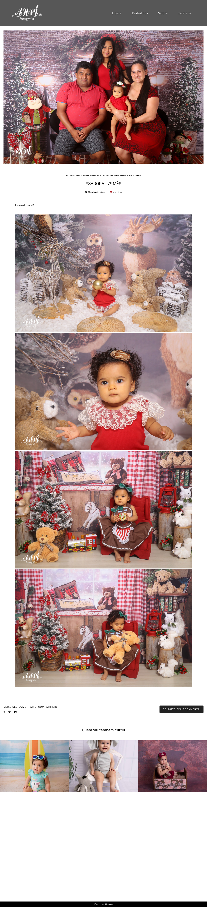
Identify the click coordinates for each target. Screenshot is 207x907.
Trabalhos (140, 13)
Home (117, 13)
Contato (184, 13)
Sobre (163, 13)
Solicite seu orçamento (181, 825)
